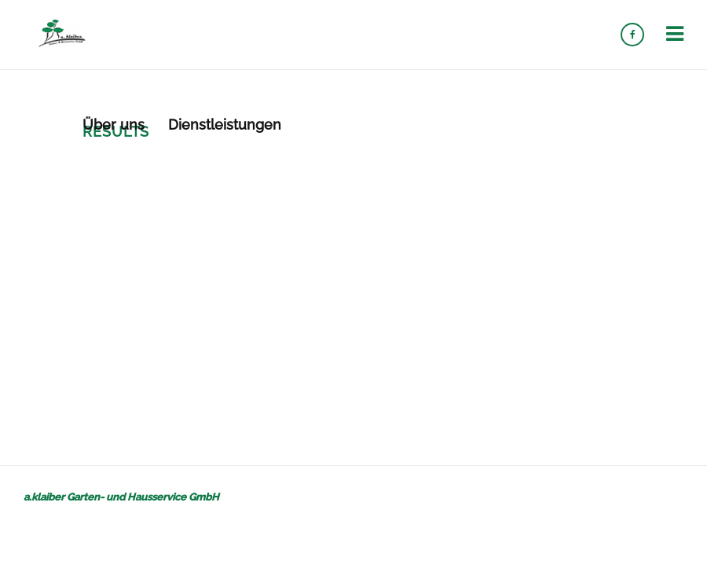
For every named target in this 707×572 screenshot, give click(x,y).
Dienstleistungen (224, 124)
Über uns (113, 124)
